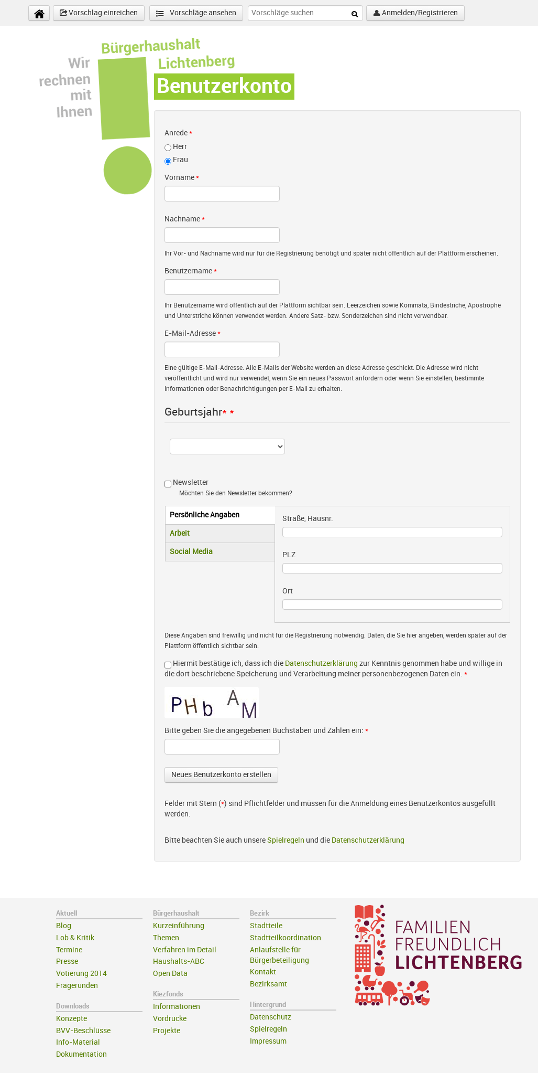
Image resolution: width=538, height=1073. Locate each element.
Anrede (178, 133)
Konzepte (71, 1019)
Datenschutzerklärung (321, 663)
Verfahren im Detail (184, 950)
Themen (166, 938)
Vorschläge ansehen (196, 13)
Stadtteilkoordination (285, 938)
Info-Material (78, 1042)
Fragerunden (77, 986)
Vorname (181, 178)
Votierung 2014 (81, 974)
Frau (180, 160)
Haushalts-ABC (178, 961)
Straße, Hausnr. (307, 519)
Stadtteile (266, 926)
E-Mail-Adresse (192, 333)
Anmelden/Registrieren (415, 13)
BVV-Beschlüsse (83, 1031)
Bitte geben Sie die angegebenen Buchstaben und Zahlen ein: (266, 731)
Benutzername (190, 271)
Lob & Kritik (75, 938)
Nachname (184, 219)
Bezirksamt (268, 984)
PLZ (288, 555)
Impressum (268, 1041)
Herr (180, 147)
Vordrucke (169, 1019)
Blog (63, 926)
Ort (287, 591)
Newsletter (190, 482)
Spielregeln (285, 840)
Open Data (170, 974)
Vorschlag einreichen (99, 13)
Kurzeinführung (178, 926)
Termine (69, 950)
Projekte (166, 1031)
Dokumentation (81, 1054)
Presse (67, 961)
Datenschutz (270, 1017)
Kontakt (263, 972)
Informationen (176, 1007)
